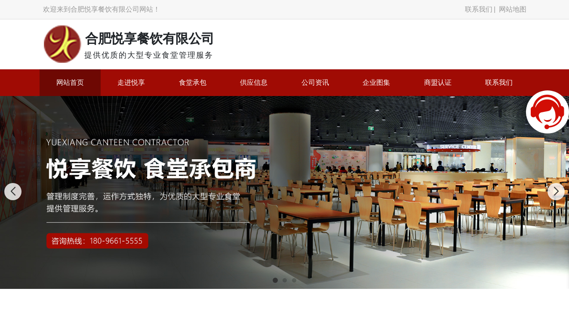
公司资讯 (315, 82)
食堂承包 (192, 82)
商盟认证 (438, 82)
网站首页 (70, 82)
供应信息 (254, 82)
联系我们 (478, 9)
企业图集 (376, 82)
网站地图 (512, 9)
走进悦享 (131, 82)
